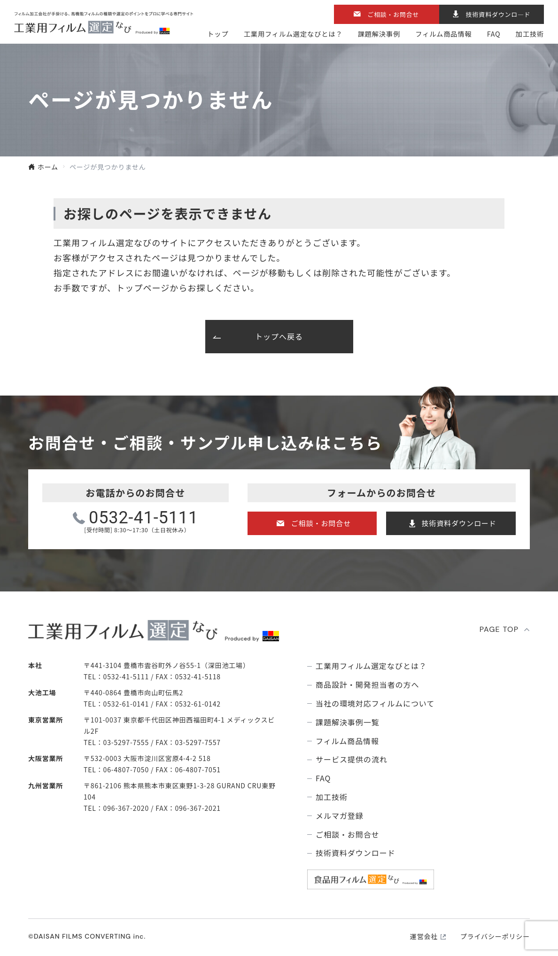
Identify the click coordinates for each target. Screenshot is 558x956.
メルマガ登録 (340, 816)
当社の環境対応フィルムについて (375, 703)
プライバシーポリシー (495, 936)
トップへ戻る (279, 336)
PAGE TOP (499, 629)
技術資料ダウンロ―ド (498, 14)
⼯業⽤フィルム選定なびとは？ (293, 34)
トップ (217, 34)
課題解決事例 (379, 34)
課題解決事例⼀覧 (348, 722)
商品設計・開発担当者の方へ (367, 685)
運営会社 (424, 936)
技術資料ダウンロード (459, 523)
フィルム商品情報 (443, 34)
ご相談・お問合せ (393, 14)
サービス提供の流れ (352, 759)
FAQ (494, 34)
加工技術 (530, 34)
